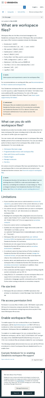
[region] (22, 383)
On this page (6, 17)
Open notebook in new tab (7, 359)
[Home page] (3, 12)
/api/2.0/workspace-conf (21, 325)
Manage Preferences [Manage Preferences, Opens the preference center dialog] (22, 388)
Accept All (29, 393)
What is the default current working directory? (24, 189)
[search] (11, 7)
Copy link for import (37, 360)
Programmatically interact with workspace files (19, 152)
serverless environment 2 (12, 265)
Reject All (16, 393)
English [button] (34, 7)
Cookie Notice (20, 380)
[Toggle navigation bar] (2, 2)
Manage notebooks (10, 159)
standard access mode (32, 239)
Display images (8, 157)
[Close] (41, 372)
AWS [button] (41, 7)
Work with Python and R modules (14, 154)
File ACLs (7, 162)
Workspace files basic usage (13, 149)
